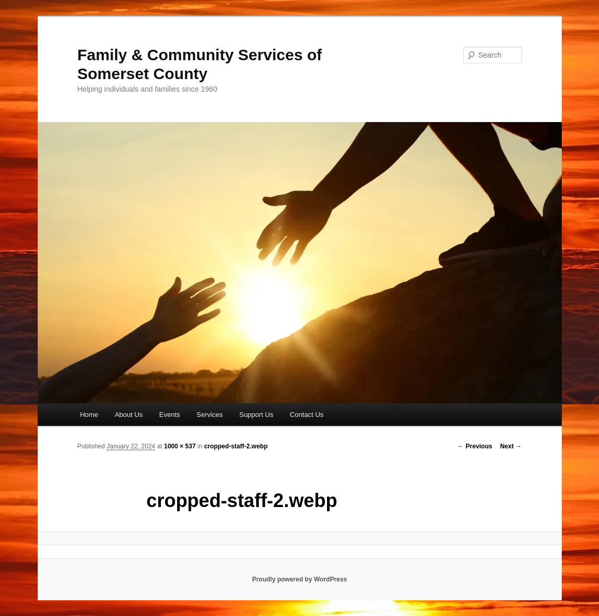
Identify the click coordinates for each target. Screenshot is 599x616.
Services (210, 415)
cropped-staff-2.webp (235, 446)
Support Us (256, 415)
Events (169, 415)
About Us (129, 415)
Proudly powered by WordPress (299, 579)
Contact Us (306, 415)
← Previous (475, 446)
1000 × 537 (179, 446)
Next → (510, 446)
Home (89, 415)
